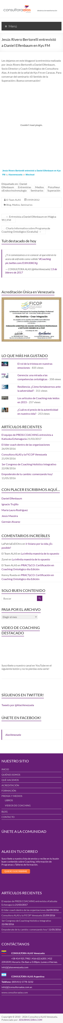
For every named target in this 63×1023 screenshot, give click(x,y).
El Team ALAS (13, 199)
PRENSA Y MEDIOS (12, 796)
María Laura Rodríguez (15, 510)
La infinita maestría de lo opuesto (40, 553)
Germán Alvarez (11, 521)
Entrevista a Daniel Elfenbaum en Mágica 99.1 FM (29, 218)
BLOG (5, 811)
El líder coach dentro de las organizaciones (26, 444)
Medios (39, 187)
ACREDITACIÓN (10, 785)
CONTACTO (8, 817)
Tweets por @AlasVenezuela (18, 705)
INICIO (5, 769)
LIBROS (9, 800)
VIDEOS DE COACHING (18, 805)
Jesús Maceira (10, 515)
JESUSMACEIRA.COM (30, 1019)
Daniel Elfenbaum (14, 185)
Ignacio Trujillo (10, 504)
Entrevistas (24, 187)
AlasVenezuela (13, 734)
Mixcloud (30, 175)
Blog (8, 204)
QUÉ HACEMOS (10, 780)
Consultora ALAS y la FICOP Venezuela (24, 454)
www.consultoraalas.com (15, 992)
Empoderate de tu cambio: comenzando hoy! (27, 474)
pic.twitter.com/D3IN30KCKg (21, 262)
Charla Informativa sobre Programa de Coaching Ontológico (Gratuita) (26, 230)
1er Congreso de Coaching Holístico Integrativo (29, 464)
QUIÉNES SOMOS (11, 774)
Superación (53, 190)
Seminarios (37, 190)
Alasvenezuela (15, 175)
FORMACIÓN (9, 790)
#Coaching (45, 258)
